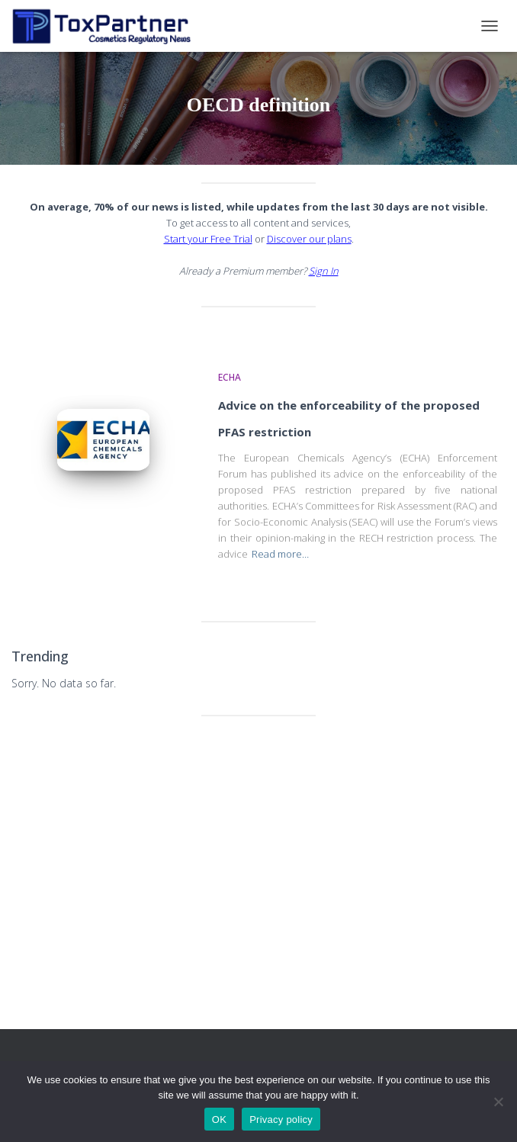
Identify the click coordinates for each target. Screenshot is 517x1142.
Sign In (324, 271)
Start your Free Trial (208, 239)
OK (219, 1119)
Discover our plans (309, 239)
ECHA (229, 377)
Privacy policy (281, 1119)
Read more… (280, 554)
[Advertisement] (258, 846)
